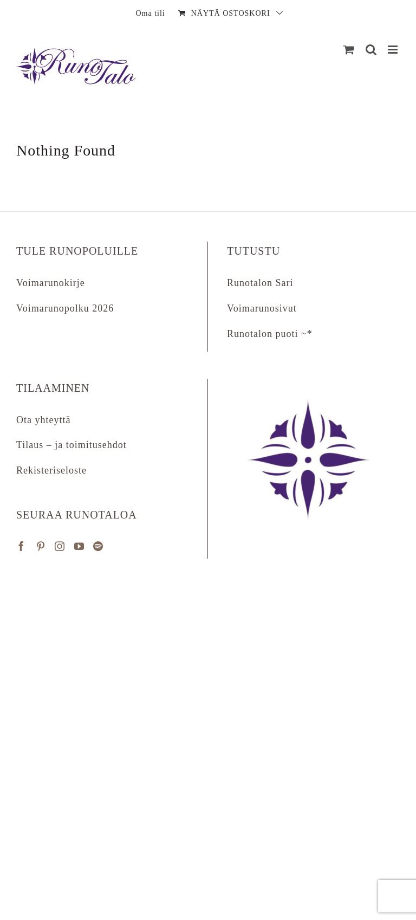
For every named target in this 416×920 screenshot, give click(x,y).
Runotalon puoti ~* (270, 333)
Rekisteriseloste (51, 470)
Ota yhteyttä (43, 419)
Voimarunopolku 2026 (65, 308)
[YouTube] (79, 546)
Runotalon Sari (260, 282)
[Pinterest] (41, 546)
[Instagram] (60, 546)
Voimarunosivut (262, 308)
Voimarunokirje (50, 282)
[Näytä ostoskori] (349, 49)
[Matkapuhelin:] (394, 49)
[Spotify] (98, 546)
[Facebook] (21, 546)
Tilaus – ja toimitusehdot (71, 444)
